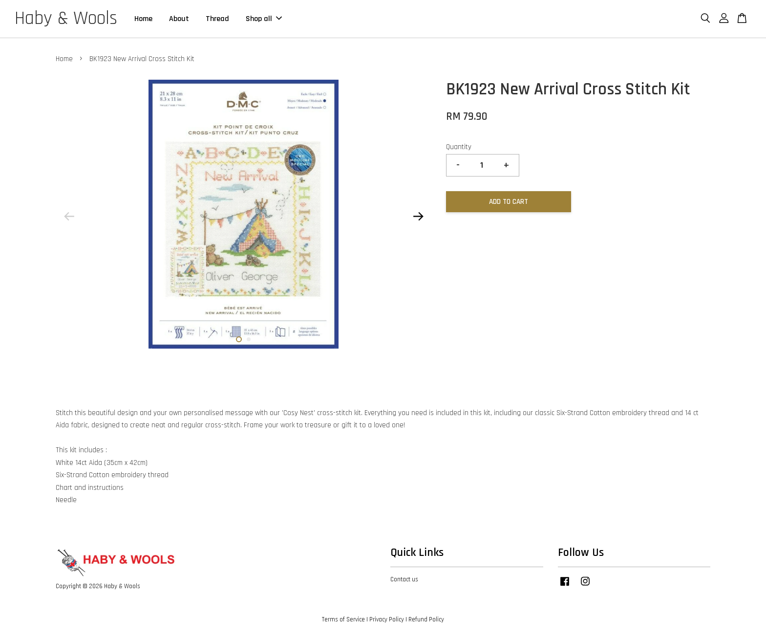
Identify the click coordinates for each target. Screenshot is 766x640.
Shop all (264, 19)
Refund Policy (426, 619)
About (179, 19)
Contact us (404, 580)
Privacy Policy (386, 619)
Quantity (458, 147)
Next (418, 216)
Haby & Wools (66, 19)
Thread (217, 19)
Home (143, 19)
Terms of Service (343, 619)
